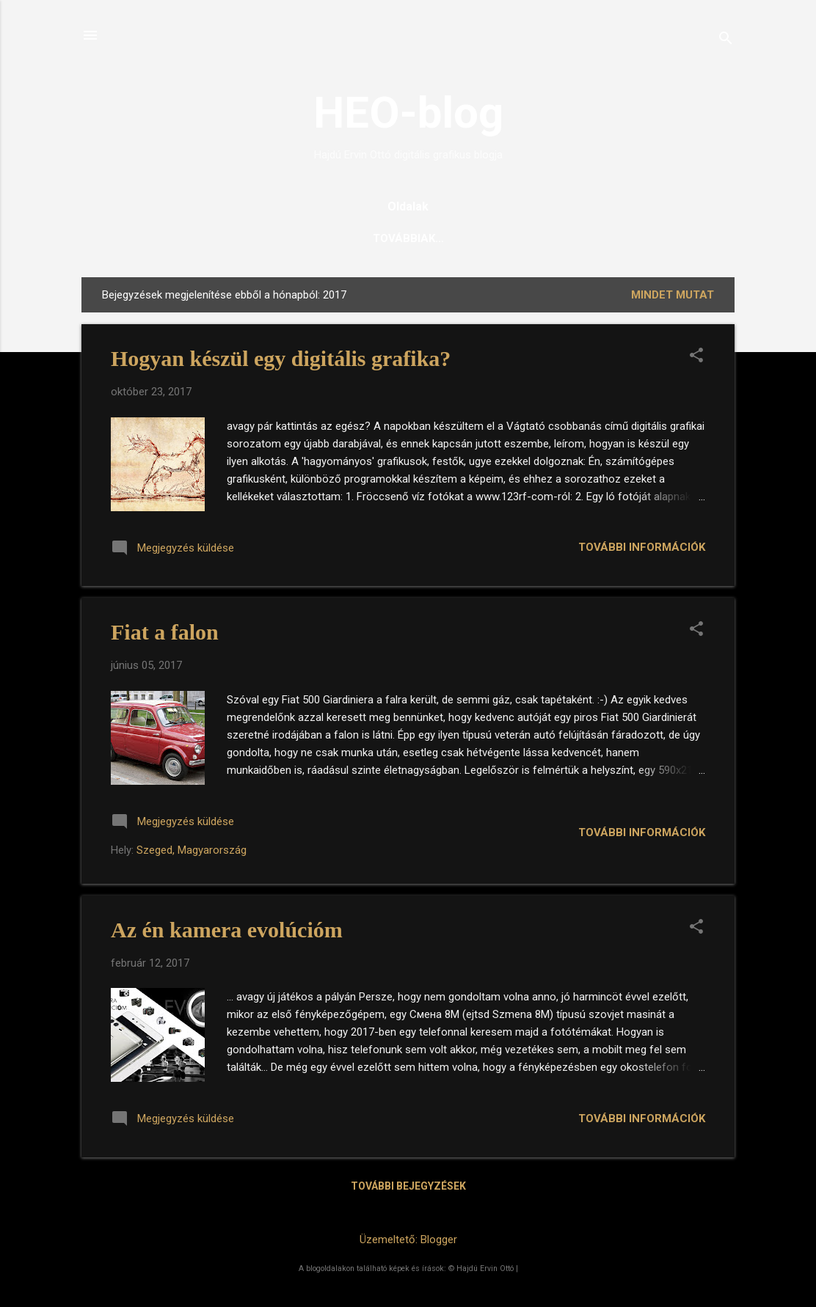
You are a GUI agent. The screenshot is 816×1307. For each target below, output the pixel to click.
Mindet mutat (672, 294)
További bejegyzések (408, 1186)
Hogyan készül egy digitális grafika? (281, 358)
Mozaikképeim (472, 238)
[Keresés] (726, 40)
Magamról (572, 238)
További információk (641, 547)
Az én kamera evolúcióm (227, 930)
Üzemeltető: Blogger (408, 1239)
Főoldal (236, 238)
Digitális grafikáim (346, 238)
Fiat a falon (165, 632)
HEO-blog (408, 113)
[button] (696, 356)
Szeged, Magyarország (191, 850)
